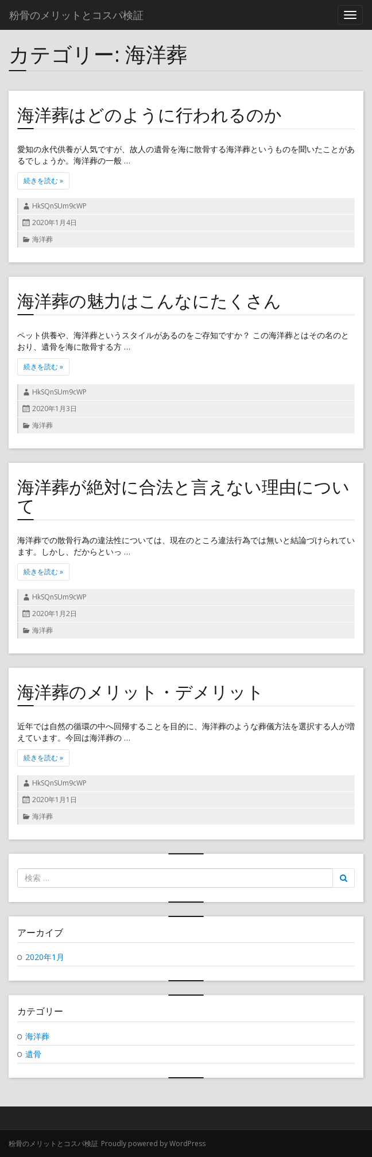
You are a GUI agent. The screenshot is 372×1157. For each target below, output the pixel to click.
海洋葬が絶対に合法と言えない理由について (183, 496)
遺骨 (33, 1053)
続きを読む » (46, 180)
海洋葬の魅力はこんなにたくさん (149, 300)
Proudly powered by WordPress (153, 1143)
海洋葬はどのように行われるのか (149, 114)
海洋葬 (42, 239)
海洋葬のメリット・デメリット (140, 691)
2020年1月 (44, 956)
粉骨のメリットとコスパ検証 (53, 1143)
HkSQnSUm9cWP (59, 206)
